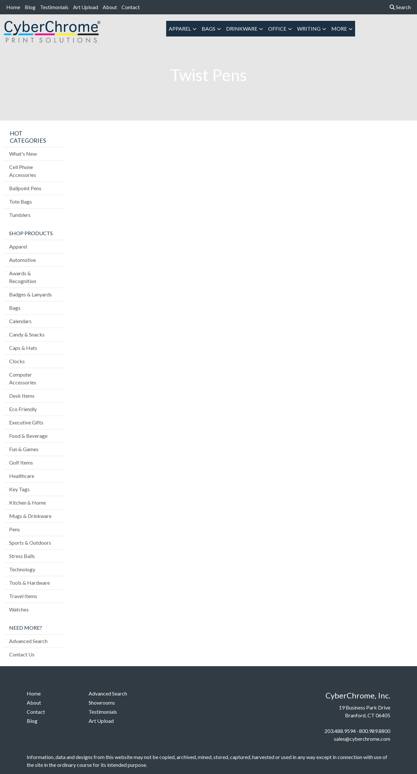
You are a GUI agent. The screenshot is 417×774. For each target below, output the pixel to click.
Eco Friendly (23, 409)
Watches (19, 609)
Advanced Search (28, 641)
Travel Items (23, 596)
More (339, 28)
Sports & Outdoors (30, 542)
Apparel (180, 28)
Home (13, 7)
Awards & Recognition (22, 277)
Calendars (20, 321)
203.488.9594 (340, 731)
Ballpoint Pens (25, 188)
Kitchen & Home (27, 502)
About (110, 7)
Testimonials (54, 7)
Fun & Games (23, 449)
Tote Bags (20, 201)
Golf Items (21, 462)
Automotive (22, 260)
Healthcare (21, 476)
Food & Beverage (28, 436)
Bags (208, 28)
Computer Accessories (22, 378)
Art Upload (85, 7)
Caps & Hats (23, 348)
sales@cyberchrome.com (362, 739)
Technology (22, 569)
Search (400, 7)
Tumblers (20, 215)
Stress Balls (22, 556)
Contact (131, 7)
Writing (309, 28)
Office (277, 28)
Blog (30, 7)
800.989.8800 (374, 731)
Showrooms (102, 702)
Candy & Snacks (27, 334)
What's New (23, 153)
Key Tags (19, 489)
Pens (14, 529)
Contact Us (22, 654)
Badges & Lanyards (30, 294)
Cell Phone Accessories (22, 171)
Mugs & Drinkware (30, 516)
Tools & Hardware (29, 583)
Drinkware (241, 28)
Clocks (17, 361)
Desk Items (22, 396)
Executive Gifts (26, 422)
